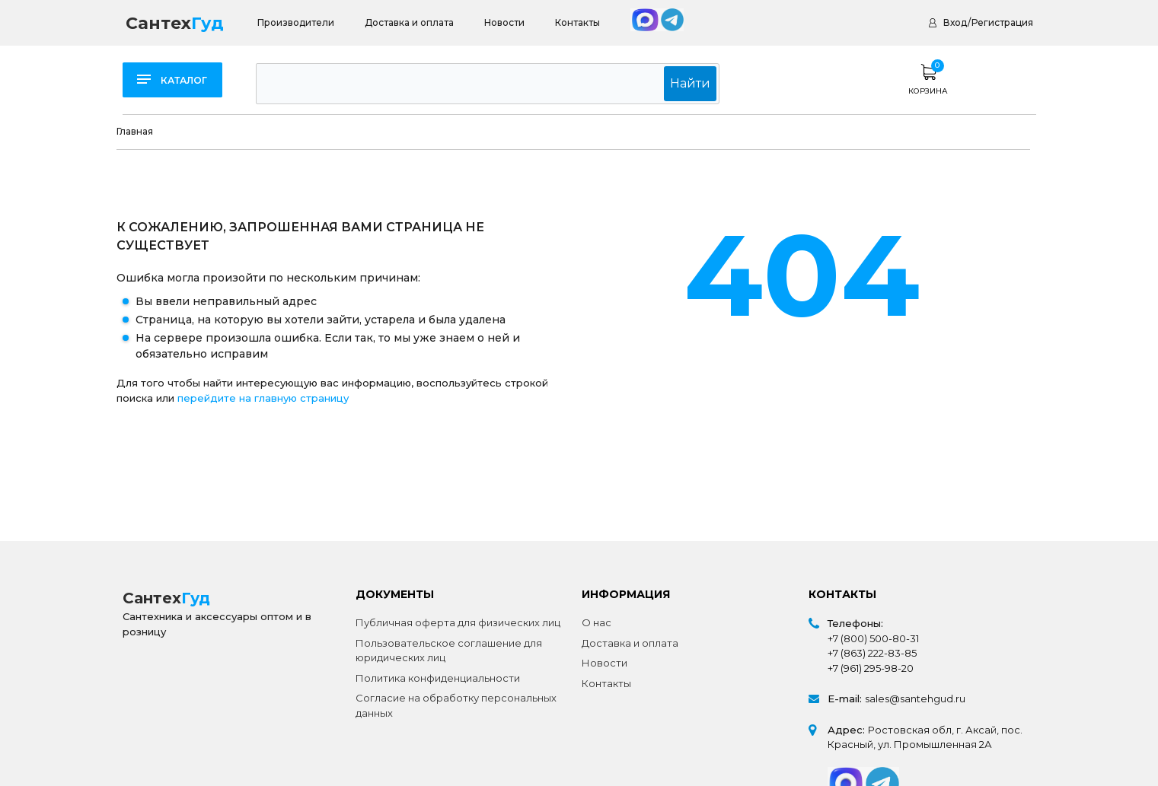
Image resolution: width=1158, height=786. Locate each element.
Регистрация (1002, 22)
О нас (596, 622)
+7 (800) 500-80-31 (873, 638)
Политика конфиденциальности (438, 678)
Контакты (577, 22)
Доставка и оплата (409, 22)
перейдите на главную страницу (263, 398)
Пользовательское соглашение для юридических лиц (449, 650)
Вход (955, 22)
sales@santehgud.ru (915, 698)
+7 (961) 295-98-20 (871, 668)
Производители (295, 22)
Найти (697, 83)
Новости (504, 22)
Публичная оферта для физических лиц (458, 622)
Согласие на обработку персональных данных (456, 705)
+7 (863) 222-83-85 (872, 653)
